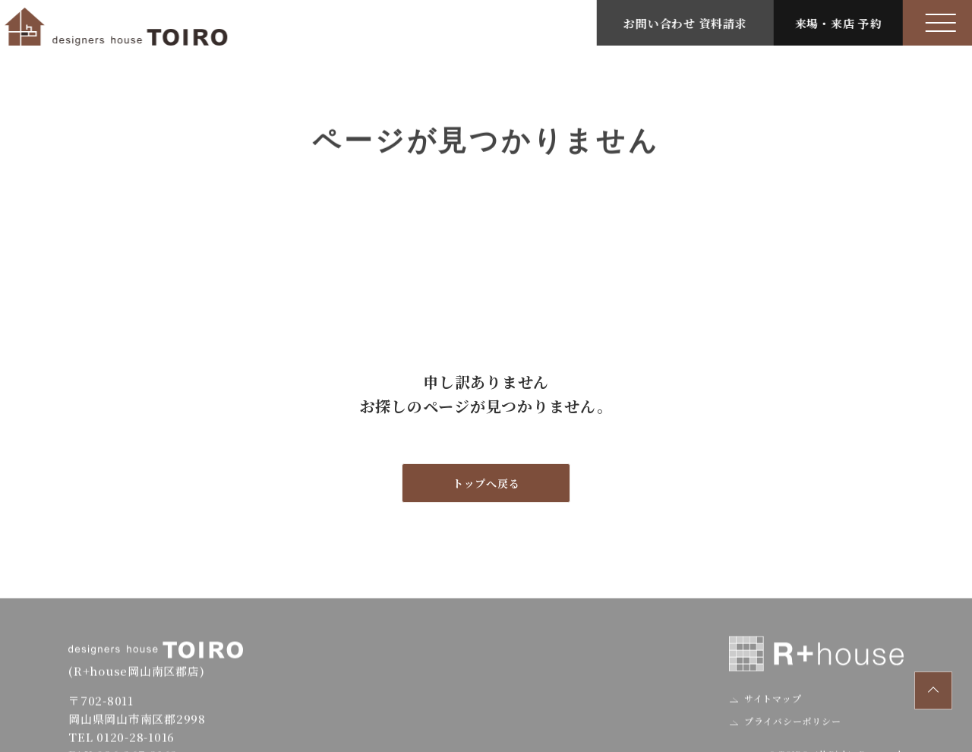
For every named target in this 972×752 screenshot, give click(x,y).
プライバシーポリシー (791, 733)
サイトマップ (771, 710)
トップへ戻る (486, 483)
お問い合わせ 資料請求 (688, 23)
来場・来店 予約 (841, 23)
